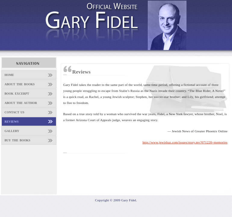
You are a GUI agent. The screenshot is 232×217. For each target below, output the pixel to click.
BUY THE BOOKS (17, 140)
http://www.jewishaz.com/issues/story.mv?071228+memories (185, 142)
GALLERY (12, 131)
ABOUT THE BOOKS (20, 84)
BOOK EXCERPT (17, 93)
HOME (9, 75)
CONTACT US (14, 112)
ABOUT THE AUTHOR (21, 103)
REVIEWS (12, 121)
